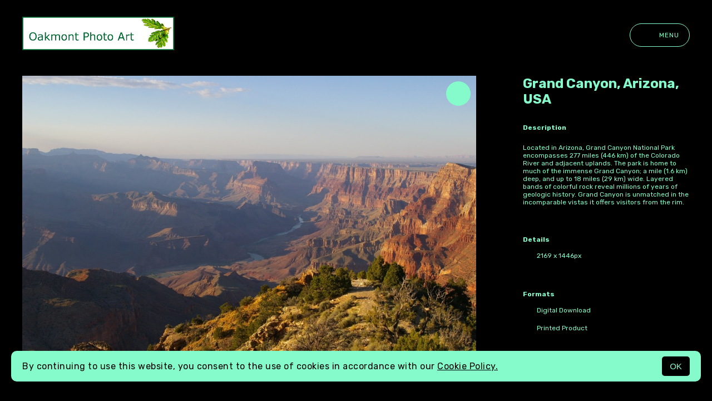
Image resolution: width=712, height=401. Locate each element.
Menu (659, 35)
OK (676, 366)
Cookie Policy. (467, 366)
